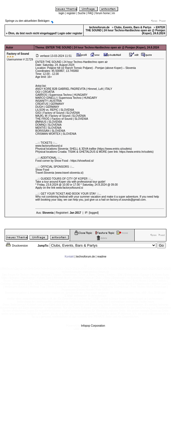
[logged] (94, 212)
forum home (102, 13)
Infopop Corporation (93, 325)
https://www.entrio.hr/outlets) (136, 151)
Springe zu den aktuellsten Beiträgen (27, 20)
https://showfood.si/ (82, 160)
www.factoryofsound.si (48, 145)
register (70, 13)
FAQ (90, 13)
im (113, 13)
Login (61, 33)
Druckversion (16, 245)
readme (101, 256)
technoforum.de (85, 256)
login (61, 13)
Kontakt (69, 256)
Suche (82, 13)
